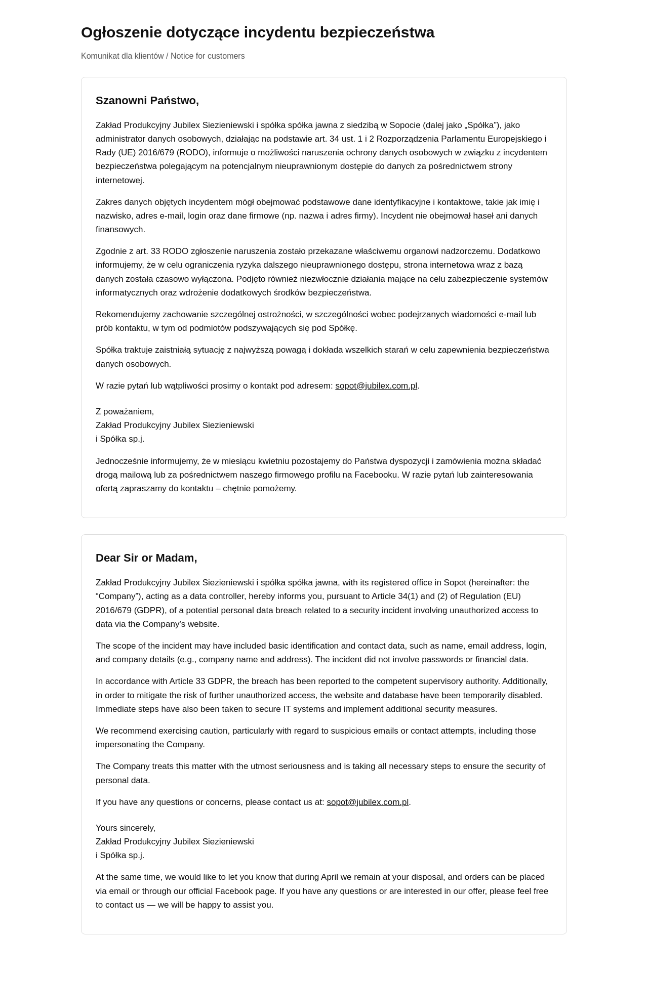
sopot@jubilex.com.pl (376, 386)
